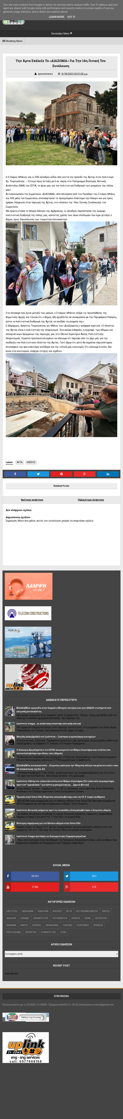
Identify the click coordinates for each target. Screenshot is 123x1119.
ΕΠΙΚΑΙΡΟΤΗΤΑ (40, 918)
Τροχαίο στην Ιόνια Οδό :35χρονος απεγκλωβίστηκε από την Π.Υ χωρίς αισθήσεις (60, 796)
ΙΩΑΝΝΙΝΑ (11, 925)
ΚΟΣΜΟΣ (36, 925)
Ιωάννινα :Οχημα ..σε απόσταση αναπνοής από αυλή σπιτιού (48, 723)
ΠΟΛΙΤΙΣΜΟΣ (82, 925)
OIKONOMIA (28, 911)
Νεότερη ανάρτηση (32, 499)
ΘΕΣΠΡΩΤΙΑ (101, 918)
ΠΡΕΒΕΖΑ (98, 925)
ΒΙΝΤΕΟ (106, 911)
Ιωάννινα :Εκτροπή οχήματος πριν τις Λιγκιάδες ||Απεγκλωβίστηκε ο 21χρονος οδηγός (63, 810)
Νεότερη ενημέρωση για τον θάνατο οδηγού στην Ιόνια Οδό (48, 823)
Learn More (56, 16)
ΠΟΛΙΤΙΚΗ (67, 925)
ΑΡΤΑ (19, 462)
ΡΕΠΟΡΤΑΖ (31, 932)
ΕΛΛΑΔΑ (24, 918)
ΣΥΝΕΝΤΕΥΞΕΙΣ (48, 932)
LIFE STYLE (12, 911)
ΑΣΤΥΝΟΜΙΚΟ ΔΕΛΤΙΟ (87, 911)
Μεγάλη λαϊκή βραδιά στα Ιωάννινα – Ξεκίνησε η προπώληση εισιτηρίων (56, 736)
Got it (71, 16)
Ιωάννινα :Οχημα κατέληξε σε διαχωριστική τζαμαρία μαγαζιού (51, 836)
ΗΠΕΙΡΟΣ (31, 462)
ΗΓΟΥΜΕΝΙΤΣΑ (60, 918)
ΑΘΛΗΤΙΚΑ (43, 911)
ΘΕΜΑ (88, 918)
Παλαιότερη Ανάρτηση (91, 499)
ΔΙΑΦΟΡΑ (11, 918)
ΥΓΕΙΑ (63, 932)
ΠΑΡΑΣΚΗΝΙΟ (51, 925)
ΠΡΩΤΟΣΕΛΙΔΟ (14, 932)
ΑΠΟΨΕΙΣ (57, 911)
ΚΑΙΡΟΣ (24, 925)
